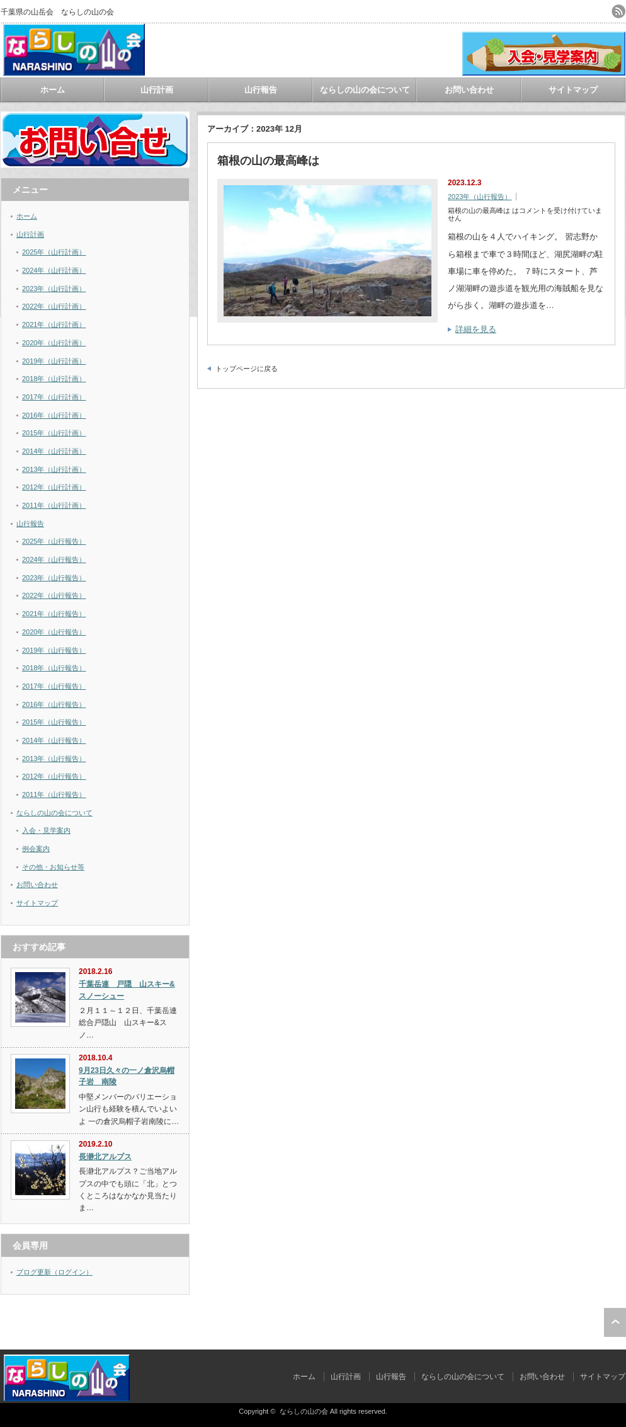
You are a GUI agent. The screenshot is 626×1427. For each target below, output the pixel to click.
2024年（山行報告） (54, 559)
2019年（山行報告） (54, 650)
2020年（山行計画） (54, 343)
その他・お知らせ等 (53, 867)
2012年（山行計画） (54, 487)
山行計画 (156, 90)
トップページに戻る (246, 368)
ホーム (52, 90)
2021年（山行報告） (54, 613)
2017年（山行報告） (54, 686)
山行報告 (260, 90)
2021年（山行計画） (54, 324)
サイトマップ (573, 90)
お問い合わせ (469, 90)
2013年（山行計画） (54, 469)
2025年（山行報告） (54, 541)
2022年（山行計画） (54, 306)
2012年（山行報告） (54, 776)
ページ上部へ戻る (615, 1322)
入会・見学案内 (46, 830)
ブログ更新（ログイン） (54, 1272)
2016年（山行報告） (54, 704)
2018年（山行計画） (54, 378)
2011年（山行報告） (54, 794)
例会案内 (36, 848)
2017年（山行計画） (54, 397)
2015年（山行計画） (54, 433)
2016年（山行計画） (54, 415)
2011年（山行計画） (54, 505)
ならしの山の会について (365, 90)
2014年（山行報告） (54, 740)
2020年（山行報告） (54, 632)
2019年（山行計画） (54, 361)
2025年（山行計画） (54, 252)
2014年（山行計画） (54, 451)
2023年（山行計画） (54, 288)
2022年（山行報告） (54, 595)
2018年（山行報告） (54, 668)
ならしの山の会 (304, 1411)
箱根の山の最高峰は (268, 160)
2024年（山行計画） (54, 270)
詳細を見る (475, 329)
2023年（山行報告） (479, 196)
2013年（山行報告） (54, 758)
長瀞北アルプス (105, 1156)
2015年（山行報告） (54, 722)
